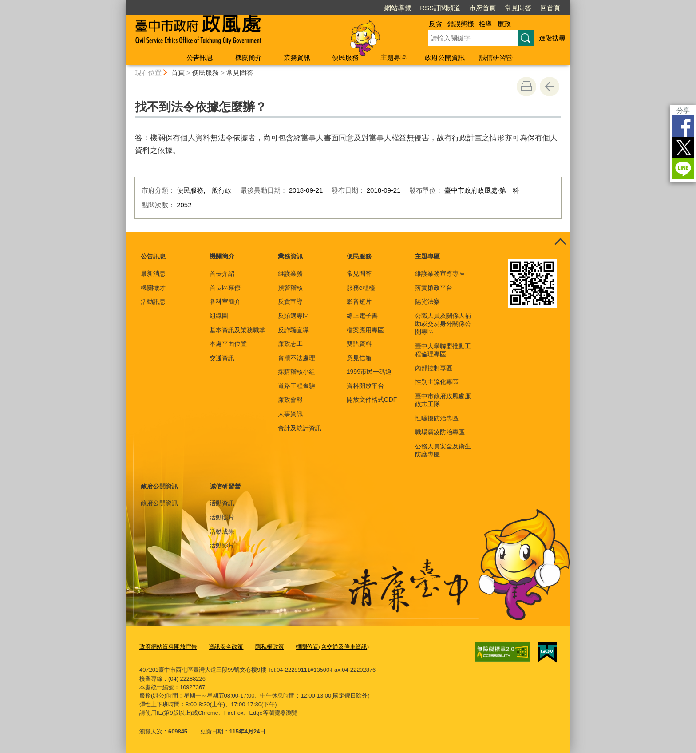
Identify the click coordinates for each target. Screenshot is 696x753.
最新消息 (153, 273)
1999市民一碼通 (369, 371)
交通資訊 (222, 357)
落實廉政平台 (433, 287)
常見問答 (518, 8)
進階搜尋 (552, 38)
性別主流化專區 (437, 381)
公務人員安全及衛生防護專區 (443, 450)
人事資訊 (290, 413)
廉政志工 (290, 343)
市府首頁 (482, 8)
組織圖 (219, 315)
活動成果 (222, 531)
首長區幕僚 (225, 287)
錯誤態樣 (460, 24)
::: (122, 4)
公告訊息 (199, 57)
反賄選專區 (293, 315)
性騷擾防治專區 (437, 418)
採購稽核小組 (296, 371)
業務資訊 (297, 57)
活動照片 (222, 517)
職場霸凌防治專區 (440, 432)
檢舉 (485, 24)
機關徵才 (153, 287)
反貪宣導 (290, 301)
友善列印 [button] (526, 86)
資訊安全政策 (226, 646)
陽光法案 (427, 301)
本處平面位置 (228, 343)
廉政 (504, 24)
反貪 (435, 24)
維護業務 (290, 273)
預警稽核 (290, 287)
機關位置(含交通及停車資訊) (332, 646)
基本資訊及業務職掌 (237, 329)
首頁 (178, 72)
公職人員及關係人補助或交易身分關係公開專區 (443, 323)
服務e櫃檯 (361, 287)
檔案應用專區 (365, 329)
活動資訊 (222, 503)
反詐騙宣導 (293, 329)
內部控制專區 (433, 368)
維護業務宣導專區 (440, 273)
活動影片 (222, 545)
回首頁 (550, 8)
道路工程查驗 (296, 385)
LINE (683, 168)
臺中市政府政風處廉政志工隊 (443, 400)
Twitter (683, 147)
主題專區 (393, 57)
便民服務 (345, 57)
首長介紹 (222, 273)
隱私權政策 (269, 646)
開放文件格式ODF (372, 399)
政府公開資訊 (445, 57)
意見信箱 (359, 357)
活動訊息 (153, 301)
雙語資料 (359, 343)
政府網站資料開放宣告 (168, 646)
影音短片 (359, 301)
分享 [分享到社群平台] (683, 110)
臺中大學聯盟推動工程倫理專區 (443, 349)
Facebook (683, 126)
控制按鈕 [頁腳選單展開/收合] (560, 242)
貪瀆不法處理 (296, 357)
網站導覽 (397, 8)
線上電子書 (362, 315)
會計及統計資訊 (299, 428)
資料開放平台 (365, 385)
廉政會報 (290, 399)
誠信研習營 (496, 57)
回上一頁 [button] (549, 86)
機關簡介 (248, 57)
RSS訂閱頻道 (440, 8)
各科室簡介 (225, 301)
